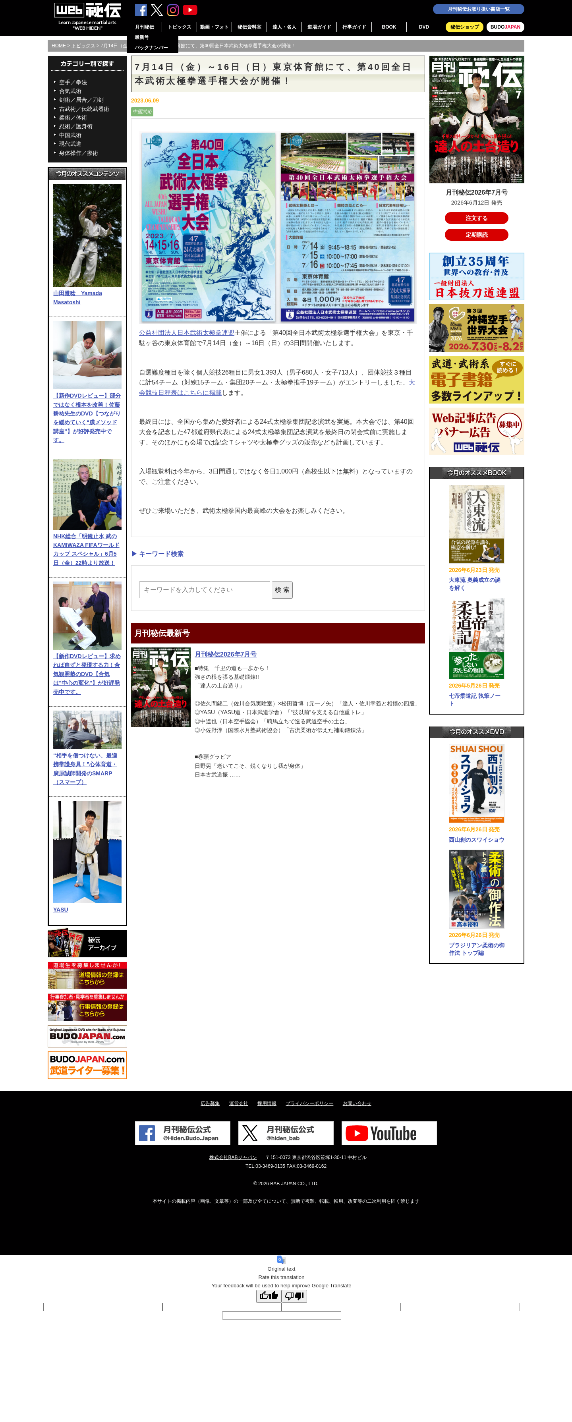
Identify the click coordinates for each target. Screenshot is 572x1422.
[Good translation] (269, 1296)
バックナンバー (151, 47)
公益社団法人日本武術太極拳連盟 (186, 332)
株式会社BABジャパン (233, 1157)
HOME (59, 45)
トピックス (179, 27)
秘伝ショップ (464, 27)
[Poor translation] (294, 1296)
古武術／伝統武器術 (84, 109)
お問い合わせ (357, 1103)
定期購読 (477, 235)
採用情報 (266, 1103)
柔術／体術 (73, 117)
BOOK (389, 27)
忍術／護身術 (76, 126)
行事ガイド (354, 27)
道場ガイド (319, 27)
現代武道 (70, 144)
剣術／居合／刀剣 (81, 100)
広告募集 (210, 1103)
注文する (477, 218)
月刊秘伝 (144, 27)
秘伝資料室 (249, 27)
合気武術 (70, 91)
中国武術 (70, 135)
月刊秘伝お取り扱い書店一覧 (479, 9)
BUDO (505, 27)
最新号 (142, 37)
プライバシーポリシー (309, 1103)
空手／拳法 (73, 82)
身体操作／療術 (78, 153)
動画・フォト (214, 27)
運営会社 (238, 1103)
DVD (424, 27)
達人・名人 (284, 27)
